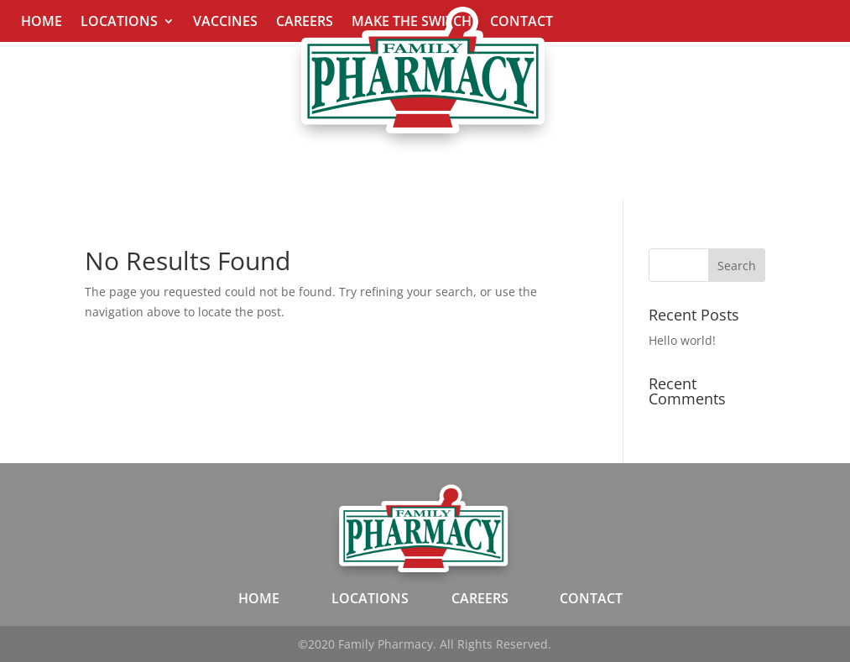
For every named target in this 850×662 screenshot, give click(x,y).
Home (41, 22)
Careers (304, 22)
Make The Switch (412, 22)
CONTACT (591, 598)
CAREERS (479, 598)
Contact (521, 22)
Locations (119, 22)
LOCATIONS (370, 598)
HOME (258, 598)
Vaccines (225, 22)
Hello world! (682, 340)
